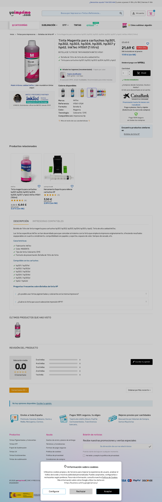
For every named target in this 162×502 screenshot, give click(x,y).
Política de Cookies (110, 477)
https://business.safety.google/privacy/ (81, 483)
